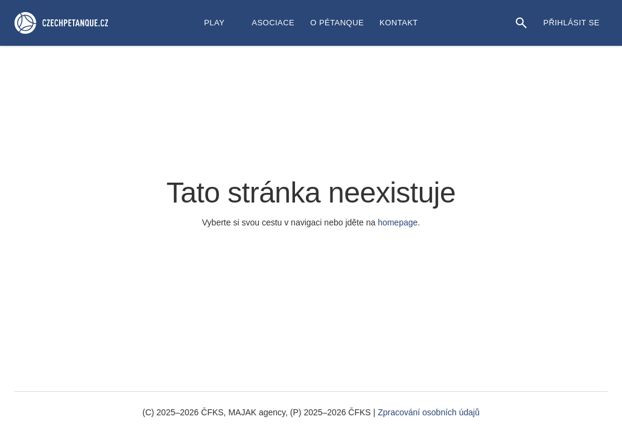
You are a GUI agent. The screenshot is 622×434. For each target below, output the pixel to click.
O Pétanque (337, 22)
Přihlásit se (572, 22)
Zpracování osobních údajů (429, 412)
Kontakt (398, 22)
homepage (397, 222)
